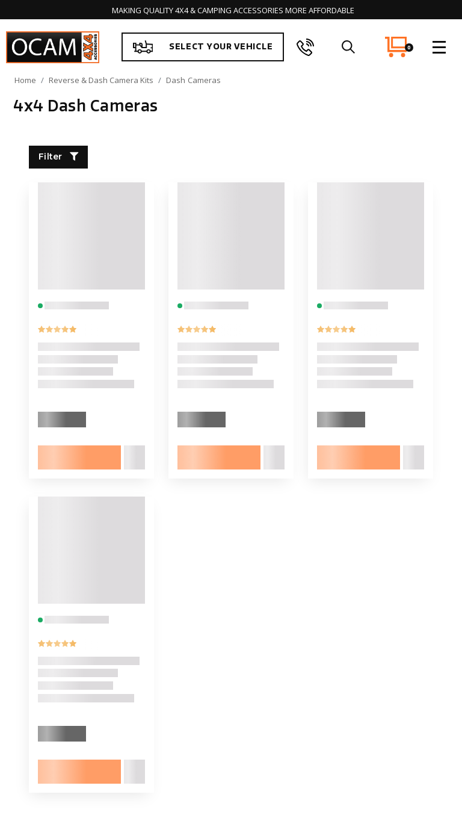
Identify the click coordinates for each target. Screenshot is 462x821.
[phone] (305, 47)
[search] (348, 47)
